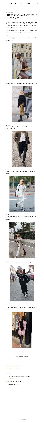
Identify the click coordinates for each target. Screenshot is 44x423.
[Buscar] (37, 3)
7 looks (14, 366)
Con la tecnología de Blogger (22, 419)
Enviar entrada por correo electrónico (18, 365)
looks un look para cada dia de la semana (14, 368)
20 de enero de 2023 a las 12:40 (18, 374)
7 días (11, 366)
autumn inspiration (19, 366)
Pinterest (17, 32)
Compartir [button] (8, 365)
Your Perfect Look (19, 3)
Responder (11, 378)
